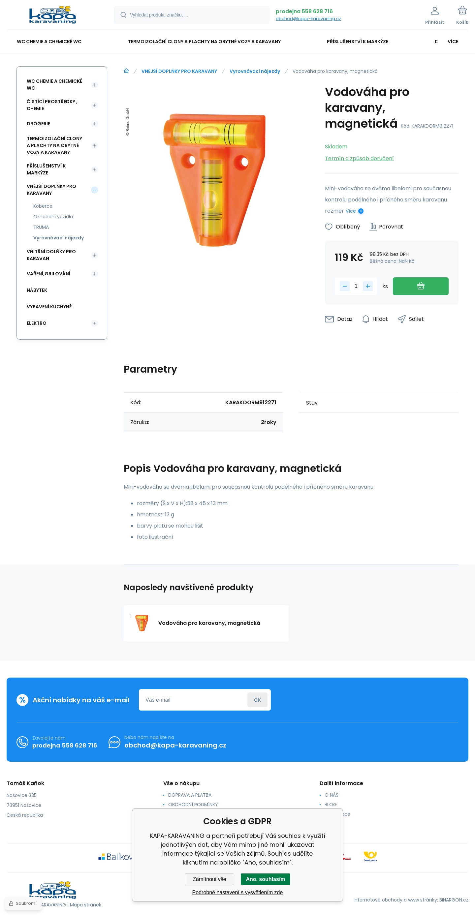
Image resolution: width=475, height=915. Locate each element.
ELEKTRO (37, 323)
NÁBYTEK (37, 290)
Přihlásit (257, 699)
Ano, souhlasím (265, 879)
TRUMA (41, 227)
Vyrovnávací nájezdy (255, 71)
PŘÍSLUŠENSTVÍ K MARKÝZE (46, 169)
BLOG (331, 804)
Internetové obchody (378, 900)
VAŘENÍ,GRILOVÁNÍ (48, 273)
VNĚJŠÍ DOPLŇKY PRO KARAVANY (179, 71)
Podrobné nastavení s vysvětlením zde (237, 892)
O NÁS (331, 795)
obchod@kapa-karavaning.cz (308, 18)
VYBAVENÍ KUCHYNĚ (49, 306)
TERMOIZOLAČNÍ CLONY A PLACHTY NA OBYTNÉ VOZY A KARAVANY (54, 145)
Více (351, 211)
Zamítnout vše (209, 879)
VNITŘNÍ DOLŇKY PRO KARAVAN (51, 255)
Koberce (42, 206)
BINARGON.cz (453, 900)
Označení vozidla (53, 216)
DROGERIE (38, 123)
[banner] (52, 16)
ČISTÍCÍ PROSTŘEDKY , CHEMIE (52, 105)
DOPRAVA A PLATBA (189, 795)
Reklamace (337, 814)
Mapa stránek (85, 904)
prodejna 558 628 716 (304, 11)
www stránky (422, 900)
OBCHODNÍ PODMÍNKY (193, 804)
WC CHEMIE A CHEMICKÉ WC (54, 84)
